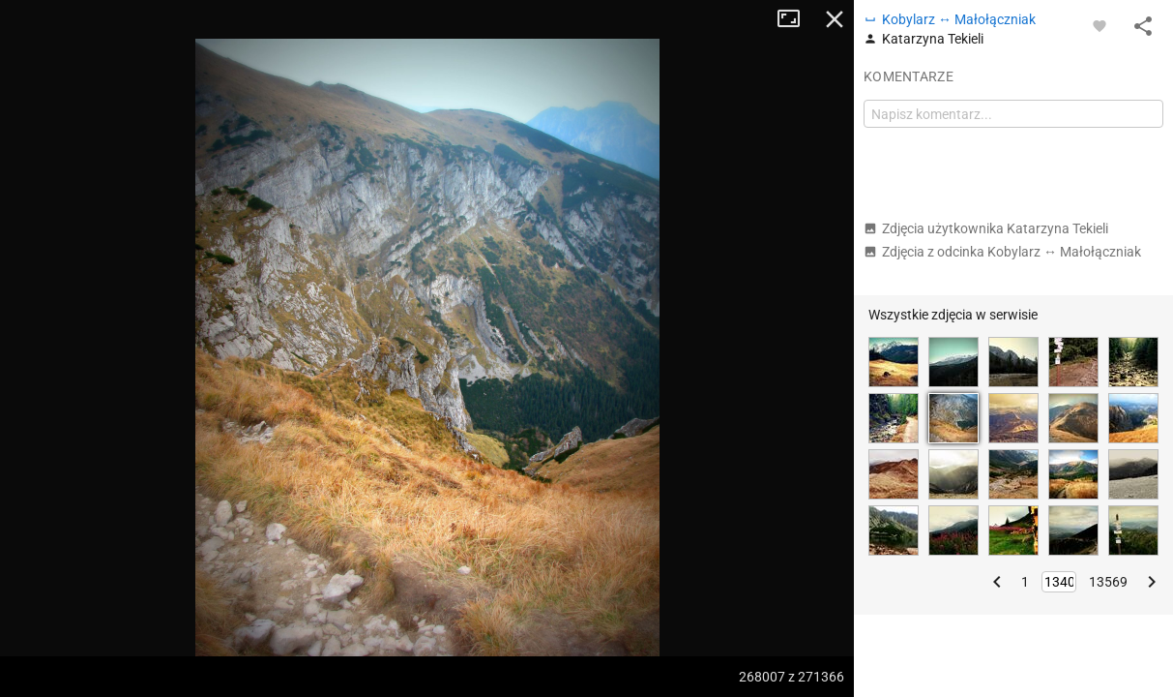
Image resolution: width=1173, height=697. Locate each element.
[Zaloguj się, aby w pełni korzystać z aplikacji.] (1099, 25)
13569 (1108, 582)
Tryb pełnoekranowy (796, 19)
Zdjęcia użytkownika (986, 228)
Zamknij (834, 19)
